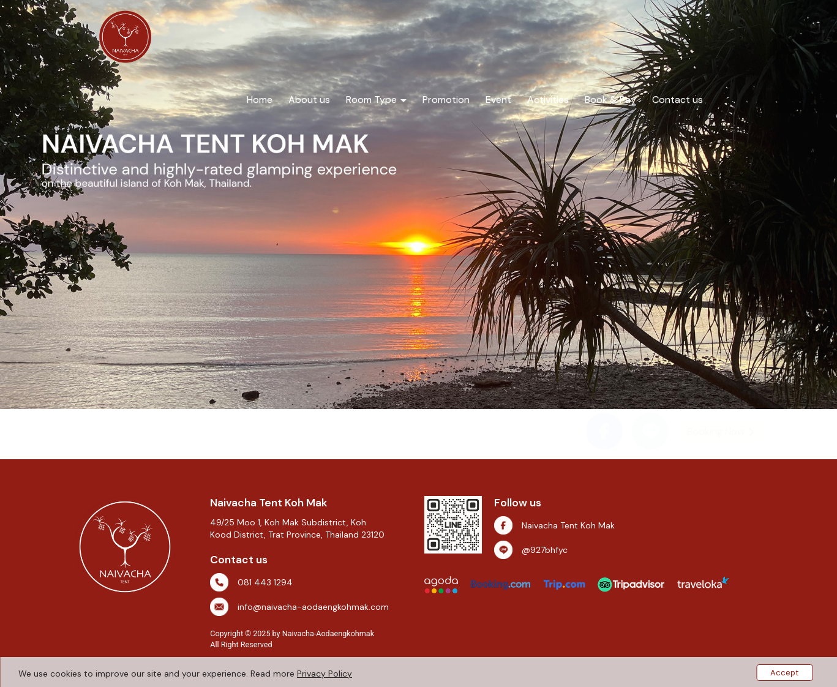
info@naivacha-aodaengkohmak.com (313, 606)
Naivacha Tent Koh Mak (568, 525)
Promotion (446, 99)
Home (259, 99)
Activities (548, 99)
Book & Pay (610, 99)
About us (309, 99)
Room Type (376, 99)
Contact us (677, 99)
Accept (784, 672)
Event (498, 99)
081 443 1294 (265, 582)
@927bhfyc (545, 549)
